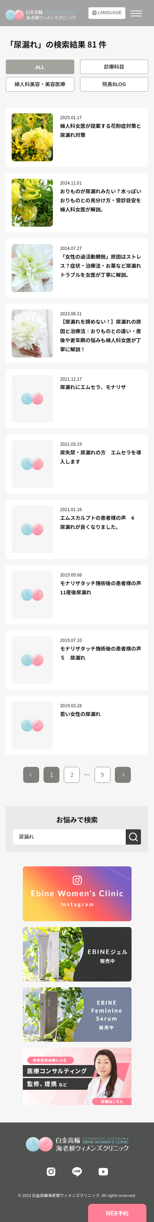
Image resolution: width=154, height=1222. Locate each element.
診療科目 (114, 66)
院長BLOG (114, 84)
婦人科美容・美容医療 (39, 84)
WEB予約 (117, 1213)
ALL (40, 66)
